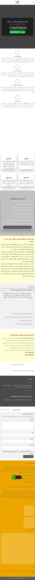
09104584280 (26, 482)
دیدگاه (31, 420)
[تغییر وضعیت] (33, 289)
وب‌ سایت (31, 445)
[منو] (33, 2)
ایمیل (31, 438)
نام (32, 432)
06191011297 (24, 479)
